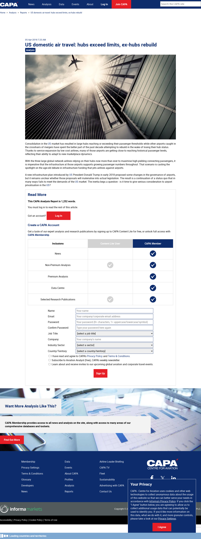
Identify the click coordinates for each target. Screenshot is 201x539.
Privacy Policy (95, 356)
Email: (51, 316)
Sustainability (107, 479)
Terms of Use (50, 520)
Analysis (46, 4)
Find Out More (12, 439)
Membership (28, 461)
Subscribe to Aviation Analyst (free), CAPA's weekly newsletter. (84, 360)
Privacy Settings (167, 518)
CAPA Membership (38, 235)
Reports (23, 12)
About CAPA (71, 473)
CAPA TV (104, 467)
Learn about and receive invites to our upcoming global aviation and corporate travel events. (101, 364)
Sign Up (100, 373)
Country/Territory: (57, 351)
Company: (53, 339)
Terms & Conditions (119, 356)
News (31, 4)
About (90, 4)
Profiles (69, 479)
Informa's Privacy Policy (162, 501)
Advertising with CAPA (112, 485)
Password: (54, 322)
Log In (104, 4)
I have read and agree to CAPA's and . (89, 356)
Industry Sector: (56, 345)
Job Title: (53, 333)
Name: (51, 310)
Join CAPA (121, 4)
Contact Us (106, 491)
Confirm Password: (58, 327)
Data (61, 4)
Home (2, 12)
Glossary (26, 479)
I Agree (162, 527)
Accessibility (6, 520)
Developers (27, 485)
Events (75, 4)
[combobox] (180, 4)
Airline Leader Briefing (112, 461)
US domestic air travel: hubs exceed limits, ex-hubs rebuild (56, 12)
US (49, 143)
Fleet (102, 473)
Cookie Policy (36, 520)
